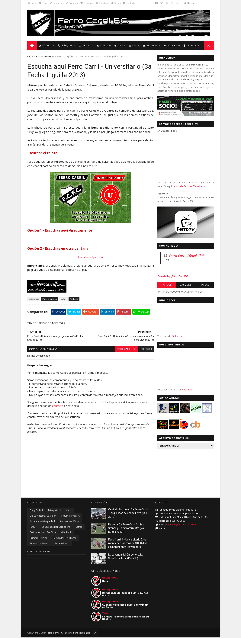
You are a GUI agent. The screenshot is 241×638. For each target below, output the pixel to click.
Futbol (167, 285)
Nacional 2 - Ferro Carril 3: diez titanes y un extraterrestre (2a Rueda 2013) (126, 528)
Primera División (45, 56)
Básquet (65, 45)
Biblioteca (102, 3)
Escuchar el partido (89, 257)
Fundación (56, 3)
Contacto (129, 3)
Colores (170, 45)
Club (43, 3)
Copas (119, 45)
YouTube (186, 389)
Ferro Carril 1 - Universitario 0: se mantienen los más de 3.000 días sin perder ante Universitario (127, 543)
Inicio (31, 3)
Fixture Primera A (70, 516)
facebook (144, 349)
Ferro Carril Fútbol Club (186, 255)
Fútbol (45, 45)
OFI (132, 45)
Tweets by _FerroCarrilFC (172, 276)
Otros (102, 45)
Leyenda (190, 45)
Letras (79, 527)
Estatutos (72, 3)
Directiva (86, 3)
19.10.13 (74, 299)
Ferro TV (86, 45)
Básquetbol (54, 510)
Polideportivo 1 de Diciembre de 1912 (50, 532)
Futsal (204, 285)
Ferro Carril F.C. (124, 349)
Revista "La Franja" (40, 543)
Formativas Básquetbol (42, 521)
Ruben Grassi (62, 543)
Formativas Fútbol (69, 521)
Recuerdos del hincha (64, 538)
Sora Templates (81, 633)
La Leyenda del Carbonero (56, 527)
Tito (105, 613)
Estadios (150, 45)
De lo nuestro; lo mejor (43, 516)
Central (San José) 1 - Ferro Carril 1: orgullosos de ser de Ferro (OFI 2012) (128, 513)
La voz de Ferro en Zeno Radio (189, 186)
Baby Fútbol (36, 510)
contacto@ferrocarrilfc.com (181, 525)
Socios (115, 3)
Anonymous (110, 578)
